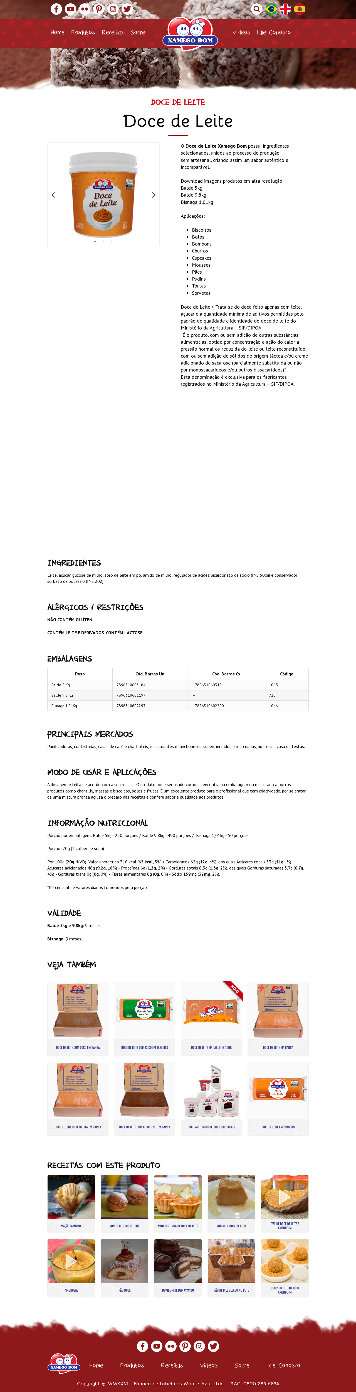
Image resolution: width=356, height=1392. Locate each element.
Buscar (257, 9)
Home (58, 33)
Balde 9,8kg (193, 195)
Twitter (127, 9)
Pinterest (99, 9)
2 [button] (103, 241)
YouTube (70, 9)
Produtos (83, 33)
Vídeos (241, 33)
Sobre (137, 33)
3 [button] (112, 241)
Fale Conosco (274, 33)
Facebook (56, 9)
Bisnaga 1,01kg (197, 202)
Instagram (113, 9)
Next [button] (154, 195)
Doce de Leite (178, 103)
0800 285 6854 (261, 1383)
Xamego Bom (190, 34)
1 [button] (95, 241)
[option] (103, 195)
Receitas (113, 33)
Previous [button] (53, 195)
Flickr (84, 9)
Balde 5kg (191, 188)
